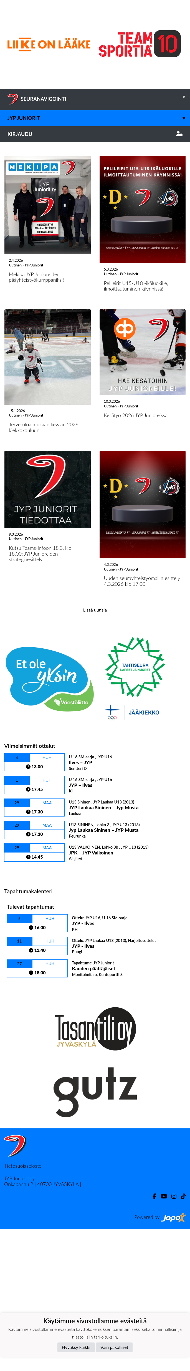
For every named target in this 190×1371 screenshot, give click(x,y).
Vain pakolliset (114, 1347)
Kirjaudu (95, 134)
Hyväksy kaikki (76, 1347)
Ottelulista (18, 1013)
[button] (14, 213)
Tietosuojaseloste (22, 1308)
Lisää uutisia (95, 751)
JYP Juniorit (98, 118)
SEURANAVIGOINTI (98, 97)
